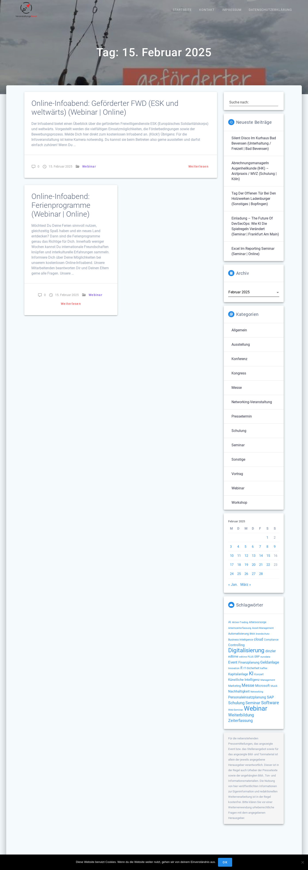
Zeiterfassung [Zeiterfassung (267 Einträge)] (240, 725)
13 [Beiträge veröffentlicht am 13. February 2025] (253, 560)
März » (245, 589)
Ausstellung (240, 349)
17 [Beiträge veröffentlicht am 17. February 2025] (231, 569)
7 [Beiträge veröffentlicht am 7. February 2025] (260, 551)
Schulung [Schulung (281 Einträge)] (236, 707)
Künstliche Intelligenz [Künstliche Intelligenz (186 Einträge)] (244, 684)
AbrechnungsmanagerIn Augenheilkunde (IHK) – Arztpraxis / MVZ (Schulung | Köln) (254, 176)
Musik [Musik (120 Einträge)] (274, 690)
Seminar (238, 450)
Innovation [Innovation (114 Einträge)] (233, 673)
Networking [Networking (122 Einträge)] (257, 696)
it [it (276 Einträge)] (241, 672)
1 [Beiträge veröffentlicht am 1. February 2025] (267, 542)
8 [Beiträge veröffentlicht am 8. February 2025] (267, 551)
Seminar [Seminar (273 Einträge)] (252, 707)
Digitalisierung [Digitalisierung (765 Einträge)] (246, 654)
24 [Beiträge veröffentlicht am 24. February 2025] (231, 578)
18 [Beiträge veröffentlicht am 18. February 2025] (239, 569)
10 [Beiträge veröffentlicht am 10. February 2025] (231, 560)
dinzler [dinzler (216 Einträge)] (270, 656)
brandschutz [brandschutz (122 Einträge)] (262, 638)
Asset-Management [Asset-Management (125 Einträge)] (263, 632)
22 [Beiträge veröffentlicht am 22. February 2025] (268, 569)
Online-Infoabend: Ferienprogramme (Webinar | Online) (60, 210)
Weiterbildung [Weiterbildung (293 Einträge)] (241, 719)
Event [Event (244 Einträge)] (232, 667)
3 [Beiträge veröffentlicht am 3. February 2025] (231, 551)
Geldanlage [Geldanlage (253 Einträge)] (269, 667)
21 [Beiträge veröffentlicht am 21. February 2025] (261, 569)
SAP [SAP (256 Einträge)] (270, 702)
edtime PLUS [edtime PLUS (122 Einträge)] (246, 661)
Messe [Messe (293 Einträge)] (248, 690)
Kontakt (206, 10)
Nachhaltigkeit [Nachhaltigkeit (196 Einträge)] (239, 696)
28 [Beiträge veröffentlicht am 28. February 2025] (261, 578)
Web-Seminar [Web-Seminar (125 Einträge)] (235, 714)
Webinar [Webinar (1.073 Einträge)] (255, 713)
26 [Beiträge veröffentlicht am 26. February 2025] (246, 578)
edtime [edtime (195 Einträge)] (233, 661)
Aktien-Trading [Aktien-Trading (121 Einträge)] (240, 627)
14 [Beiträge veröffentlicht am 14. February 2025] (261, 560)
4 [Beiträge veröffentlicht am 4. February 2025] (238, 551)
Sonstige (238, 464)
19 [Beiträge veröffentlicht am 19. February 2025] (246, 569)
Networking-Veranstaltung (251, 406)
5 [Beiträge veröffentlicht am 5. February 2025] (245, 551)
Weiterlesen (198, 171)
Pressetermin (241, 421)
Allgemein (239, 335)
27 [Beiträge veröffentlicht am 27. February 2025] (253, 578)
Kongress (238, 378)
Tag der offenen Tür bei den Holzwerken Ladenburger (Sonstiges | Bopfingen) (253, 203)
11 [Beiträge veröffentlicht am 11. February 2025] (239, 560)
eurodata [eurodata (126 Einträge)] (265, 661)
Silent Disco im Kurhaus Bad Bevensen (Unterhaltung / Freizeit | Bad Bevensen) (253, 148)
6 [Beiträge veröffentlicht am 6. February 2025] (253, 551)
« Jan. (233, 589)
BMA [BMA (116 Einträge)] (252, 638)
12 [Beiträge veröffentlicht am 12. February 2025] (246, 560)
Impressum (231, 10)
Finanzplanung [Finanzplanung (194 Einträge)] (248, 667)
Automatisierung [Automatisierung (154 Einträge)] (238, 638)
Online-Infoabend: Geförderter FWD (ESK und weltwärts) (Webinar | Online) (104, 112)
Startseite (182, 10)
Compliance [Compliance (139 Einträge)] (271, 644)
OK (225, 862)
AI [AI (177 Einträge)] (229, 626)
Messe (236, 392)
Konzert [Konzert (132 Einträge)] (259, 679)
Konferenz (239, 363)
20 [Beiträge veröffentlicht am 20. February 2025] (253, 569)
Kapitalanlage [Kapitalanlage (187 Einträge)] (238, 679)
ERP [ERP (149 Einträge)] (257, 661)
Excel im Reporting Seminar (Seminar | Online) (252, 256)
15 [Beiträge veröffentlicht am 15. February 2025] (268, 560)
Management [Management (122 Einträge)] (267, 684)
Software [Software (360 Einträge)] (270, 707)
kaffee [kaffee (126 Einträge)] (263, 672)
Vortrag (237, 478)
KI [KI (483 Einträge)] (251, 678)
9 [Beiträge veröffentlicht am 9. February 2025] (274, 551)
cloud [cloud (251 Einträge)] (258, 644)
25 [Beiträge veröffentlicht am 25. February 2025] (239, 578)
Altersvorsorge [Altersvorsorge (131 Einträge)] (257, 626)
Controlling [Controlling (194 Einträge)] (236, 650)
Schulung (238, 435)
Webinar (89, 171)
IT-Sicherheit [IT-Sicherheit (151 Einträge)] (251, 672)
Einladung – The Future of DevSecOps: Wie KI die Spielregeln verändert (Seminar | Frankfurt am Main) (255, 231)
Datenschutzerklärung (270, 10)
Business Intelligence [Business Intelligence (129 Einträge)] (240, 644)
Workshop (239, 507)
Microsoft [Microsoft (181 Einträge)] (262, 690)
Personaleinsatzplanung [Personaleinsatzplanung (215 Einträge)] (247, 702)
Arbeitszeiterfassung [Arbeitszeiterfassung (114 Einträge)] (239, 632)
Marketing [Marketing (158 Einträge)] (234, 690)
